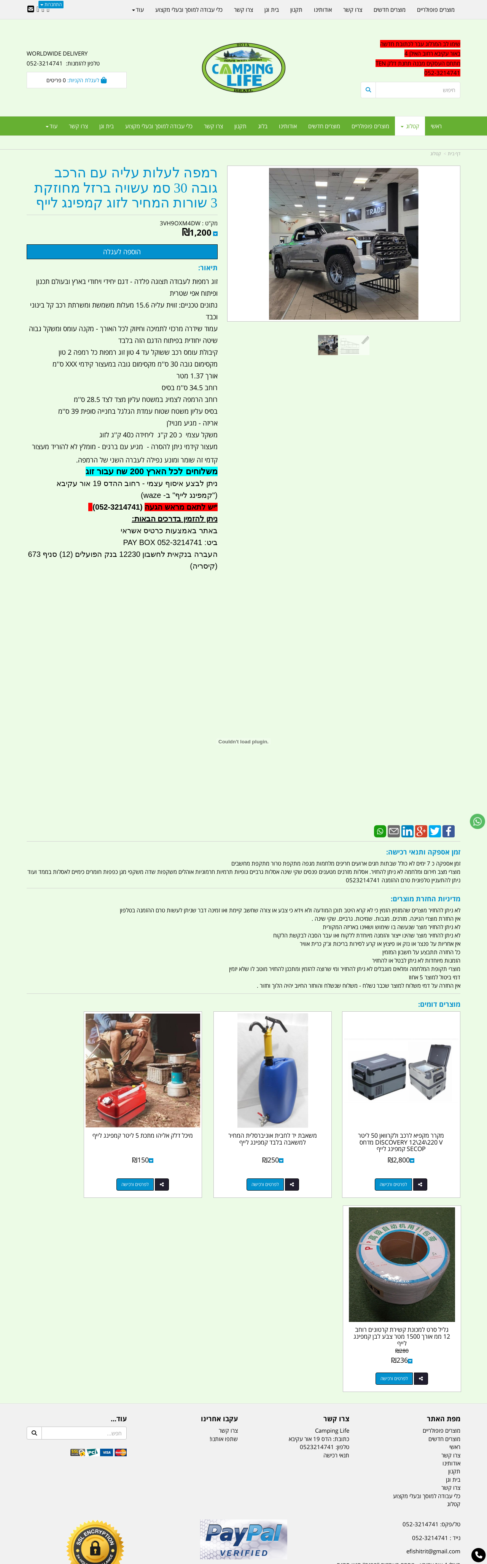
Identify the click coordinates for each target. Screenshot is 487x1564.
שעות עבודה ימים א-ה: (410, 1375)
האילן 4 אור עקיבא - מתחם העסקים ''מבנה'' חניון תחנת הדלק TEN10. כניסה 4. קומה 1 (398, 1357)
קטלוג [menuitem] (410, 126)
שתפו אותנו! (224, 1225)
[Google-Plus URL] (42, 9)
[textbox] (391, 1407)
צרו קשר (228, 1217)
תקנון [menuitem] (240, 126)
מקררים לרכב (152, 1520)
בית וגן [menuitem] (106, 126)
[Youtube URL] (38, 9)
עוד (51, 126)
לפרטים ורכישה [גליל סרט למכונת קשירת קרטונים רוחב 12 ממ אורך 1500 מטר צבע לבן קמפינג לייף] (69, 1165)
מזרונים (125, 1520)
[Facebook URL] (48, 9)
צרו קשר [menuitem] (213, 126)
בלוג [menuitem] (262, 126)
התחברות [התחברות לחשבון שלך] (51, 4)
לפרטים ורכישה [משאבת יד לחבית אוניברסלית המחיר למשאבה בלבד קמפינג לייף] (291, 1165)
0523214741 (317, 1234)
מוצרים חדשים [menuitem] (324, 126)
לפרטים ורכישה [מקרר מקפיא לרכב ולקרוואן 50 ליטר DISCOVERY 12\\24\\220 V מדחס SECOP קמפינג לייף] (403, 1165)
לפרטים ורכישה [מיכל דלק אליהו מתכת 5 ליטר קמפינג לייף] (180, 1165)
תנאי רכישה (336, 1242)
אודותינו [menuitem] (288, 126)
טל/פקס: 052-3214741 (431, 1311)
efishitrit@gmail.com (433, 1338)
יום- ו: (393, 1413)
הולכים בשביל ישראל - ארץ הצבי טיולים (243, 1366)
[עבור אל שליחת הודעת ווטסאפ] (477, 821)
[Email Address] (30, 9)
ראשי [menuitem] (436, 126)
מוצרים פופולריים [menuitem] (370, 126)
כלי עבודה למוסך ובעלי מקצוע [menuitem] (159, 126)
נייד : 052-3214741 (436, 1325)
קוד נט (232, 1559)
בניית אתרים (216, 1559)
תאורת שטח (185, 1520)
